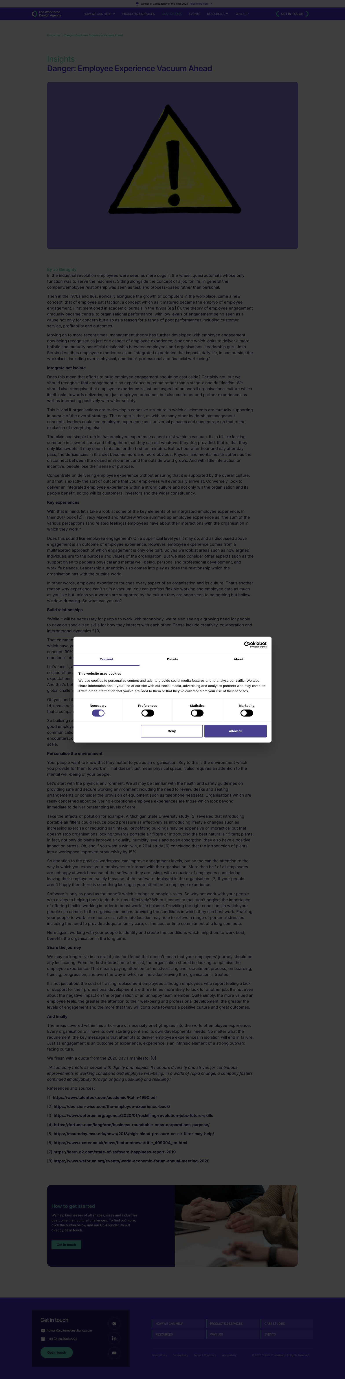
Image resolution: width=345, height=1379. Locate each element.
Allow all (235, 731)
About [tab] (238, 659)
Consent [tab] (106, 659)
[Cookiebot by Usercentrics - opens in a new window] (247, 644)
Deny (172, 731)
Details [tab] (172, 659)
